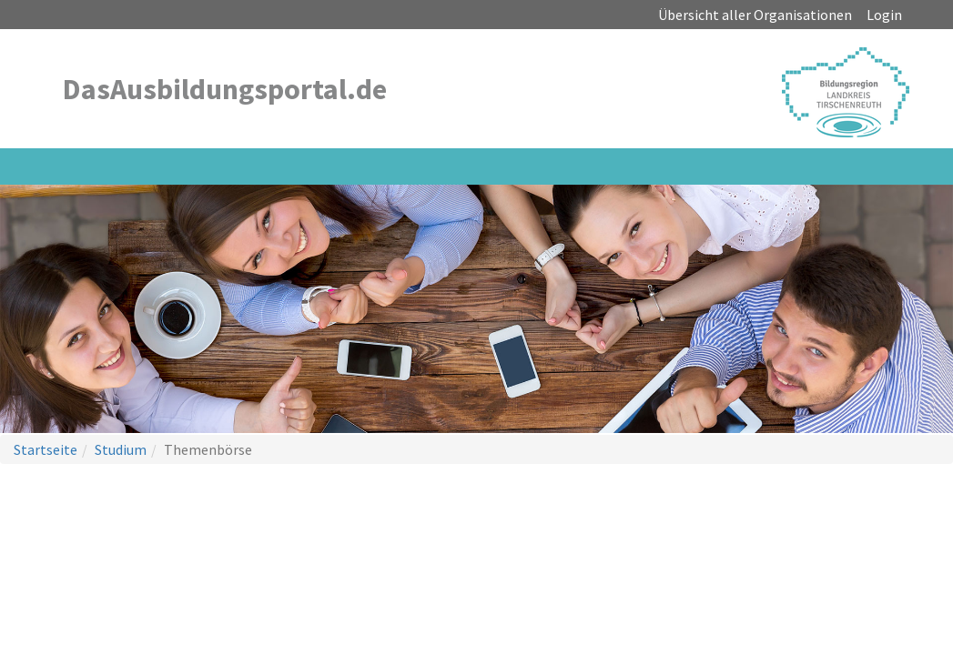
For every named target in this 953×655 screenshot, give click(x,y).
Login (884, 14)
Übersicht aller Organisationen (755, 14)
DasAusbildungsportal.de (225, 89)
